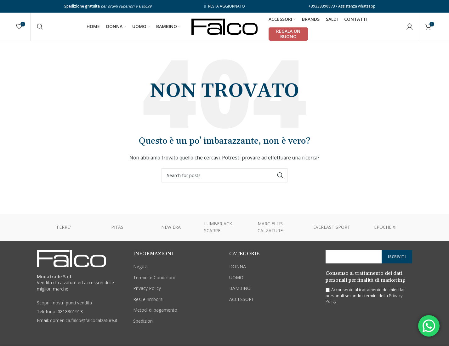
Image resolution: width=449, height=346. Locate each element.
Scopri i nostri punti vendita (64, 303)
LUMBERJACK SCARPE (218, 227)
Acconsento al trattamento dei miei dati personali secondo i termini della (366, 295)
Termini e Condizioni (154, 278)
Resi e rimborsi (148, 300)
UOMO (236, 278)
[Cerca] (40, 26)
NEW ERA (171, 227)
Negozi (140, 267)
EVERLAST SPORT (331, 227)
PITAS (117, 227)
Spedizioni (143, 321)
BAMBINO (240, 288)
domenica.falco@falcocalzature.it (83, 321)
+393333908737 (322, 6)
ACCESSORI (241, 300)
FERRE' (64, 227)
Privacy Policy (147, 288)
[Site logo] (224, 26)
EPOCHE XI (385, 227)
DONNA (237, 267)
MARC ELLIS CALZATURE (270, 227)
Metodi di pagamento (155, 311)
